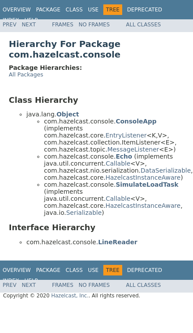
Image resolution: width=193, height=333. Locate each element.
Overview (17, 10)
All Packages (26, 74)
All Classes (143, 25)
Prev (9, 25)
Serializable (84, 212)
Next (29, 25)
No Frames (94, 25)
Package (48, 10)
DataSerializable (166, 170)
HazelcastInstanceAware (143, 177)
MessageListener (133, 149)
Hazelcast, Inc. (69, 296)
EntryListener (126, 135)
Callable (118, 163)
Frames (62, 25)
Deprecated (144, 10)
